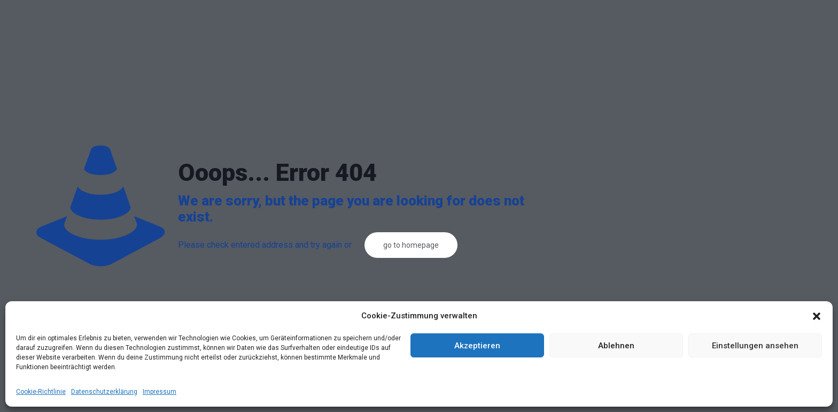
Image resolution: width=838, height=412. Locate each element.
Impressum (159, 391)
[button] (816, 316)
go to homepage (411, 245)
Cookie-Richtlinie (41, 391)
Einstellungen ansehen (755, 345)
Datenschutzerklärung (104, 391)
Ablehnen (616, 345)
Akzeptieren (477, 345)
